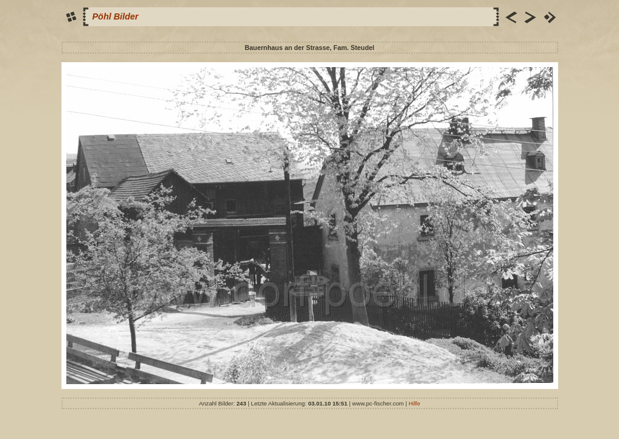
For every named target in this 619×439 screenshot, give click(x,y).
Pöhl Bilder (116, 16)
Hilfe (414, 403)
